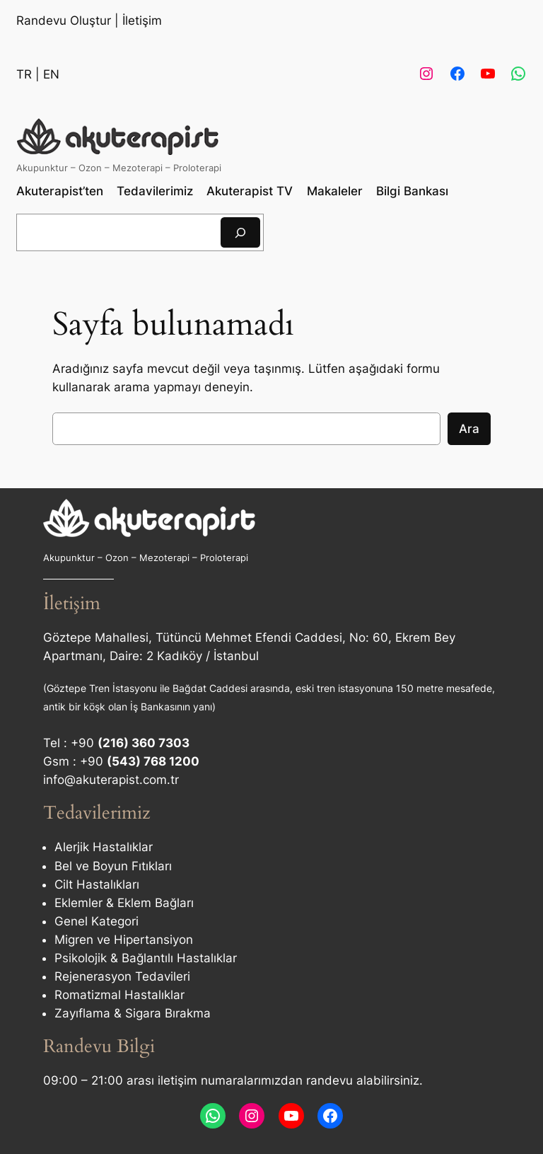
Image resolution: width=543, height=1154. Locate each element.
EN (51, 74)
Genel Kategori (96, 921)
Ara (469, 429)
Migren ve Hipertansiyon (123, 940)
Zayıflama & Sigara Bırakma (132, 1013)
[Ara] (240, 232)
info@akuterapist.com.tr (111, 780)
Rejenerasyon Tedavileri (122, 976)
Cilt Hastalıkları (96, 884)
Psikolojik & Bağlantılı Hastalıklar (145, 958)
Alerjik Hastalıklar (103, 847)
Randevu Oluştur (63, 20)
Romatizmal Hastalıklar (119, 995)
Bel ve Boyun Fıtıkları (113, 866)
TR (24, 74)
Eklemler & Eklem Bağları (124, 903)
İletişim (142, 20)
